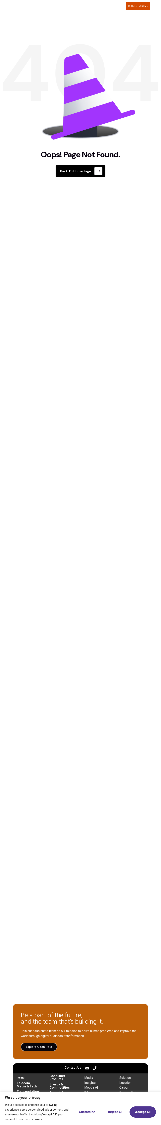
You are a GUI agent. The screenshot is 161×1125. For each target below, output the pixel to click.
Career (124, 1087)
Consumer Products (57, 1077)
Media (88, 1078)
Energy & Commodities (60, 1085)
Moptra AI (91, 1087)
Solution (125, 1078)
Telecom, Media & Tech (27, 1084)
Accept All (142, 1112)
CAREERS (108, 6)
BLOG (121, 6)
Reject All (115, 1112)
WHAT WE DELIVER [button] (68, 6)
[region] (80, 1108)
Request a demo (138, 6)
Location (125, 1083)
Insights (90, 1083)
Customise (87, 1112)
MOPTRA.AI (45, 6)
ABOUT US (91, 6)
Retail (21, 1078)
